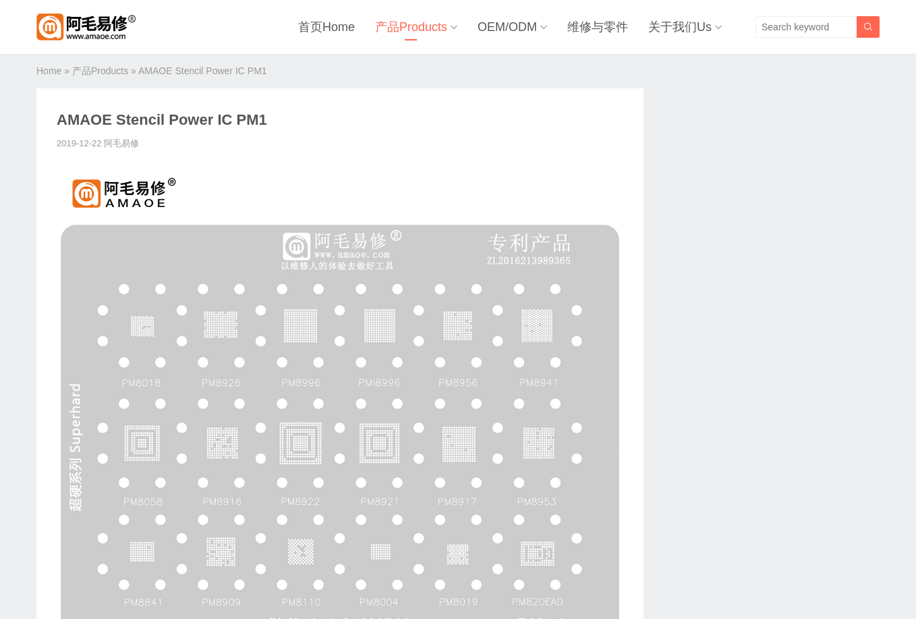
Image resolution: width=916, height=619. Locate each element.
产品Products (411, 27)
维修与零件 (597, 27)
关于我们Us (680, 27)
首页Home (326, 27)
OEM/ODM (507, 27)
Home (48, 70)
